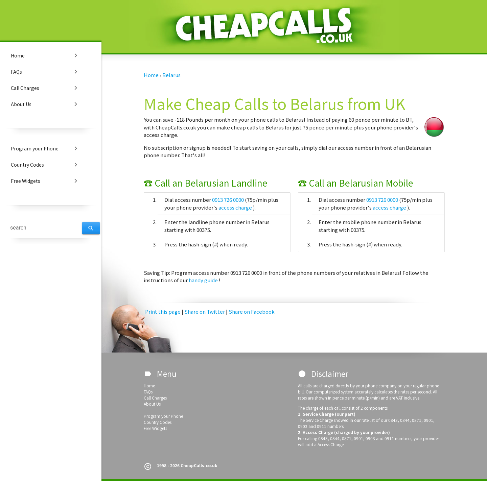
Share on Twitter (205, 311)
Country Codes (45, 165)
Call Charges (45, 88)
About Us (45, 104)
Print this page (163, 311)
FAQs (45, 72)
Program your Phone (45, 148)
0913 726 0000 (228, 199)
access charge (235, 207)
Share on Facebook (252, 311)
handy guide (204, 280)
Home (45, 55)
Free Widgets (45, 181)
